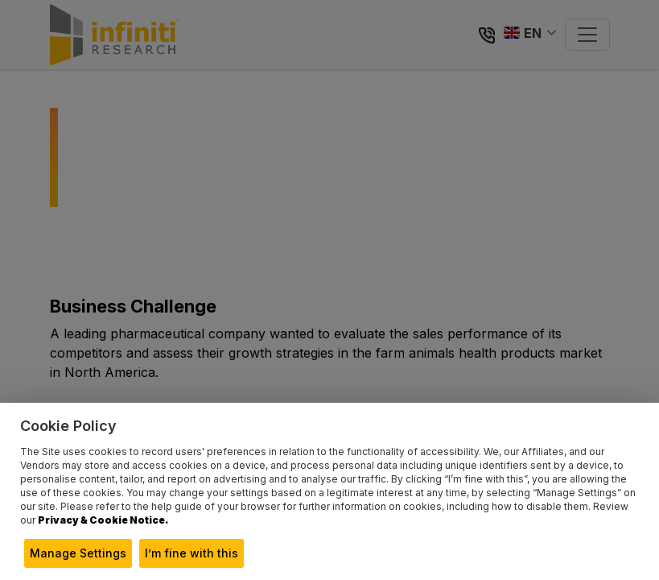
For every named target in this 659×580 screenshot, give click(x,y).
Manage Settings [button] (78, 553)
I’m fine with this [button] (191, 553)
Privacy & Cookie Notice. (103, 520)
